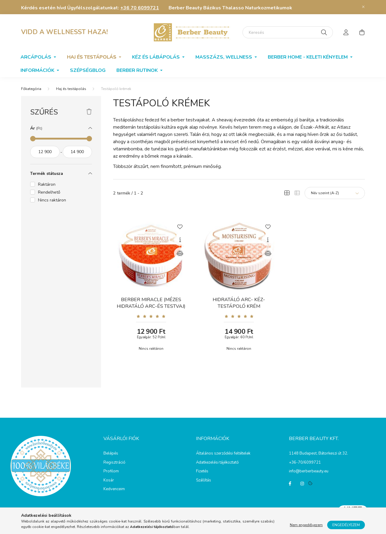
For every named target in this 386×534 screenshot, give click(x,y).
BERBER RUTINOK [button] (137, 70)
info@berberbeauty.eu (308, 471)
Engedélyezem (346, 525)
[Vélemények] (151, 316)
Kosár (108, 480)
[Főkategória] (31, 88)
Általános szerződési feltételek (223, 453)
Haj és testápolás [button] (92, 57)
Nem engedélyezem (306, 525)
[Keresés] (287, 32)
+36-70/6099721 (305, 462)
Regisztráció (114, 462)
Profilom (111, 471)
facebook (290, 484)
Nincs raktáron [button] (52, 200)
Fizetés (202, 471)
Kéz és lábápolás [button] (156, 57)
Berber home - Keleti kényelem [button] (308, 57)
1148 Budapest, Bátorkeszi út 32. (318, 453)
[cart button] (362, 32)
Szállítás (203, 480)
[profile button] (346, 32)
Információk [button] (38, 70)
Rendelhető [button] (49, 192)
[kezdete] (45, 152)
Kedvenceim (114, 489)
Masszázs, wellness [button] (224, 57)
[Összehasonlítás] (180, 253)
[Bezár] (363, 6)
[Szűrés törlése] (89, 112)
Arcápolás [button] (36, 57)
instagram (302, 484)
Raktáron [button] (46, 184)
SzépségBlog (88, 70)
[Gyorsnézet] (180, 240)
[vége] (77, 152)
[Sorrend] (335, 193)
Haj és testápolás (71, 88)
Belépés (110, 453)
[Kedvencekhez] (180, 226)
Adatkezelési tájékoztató (217, 462)
